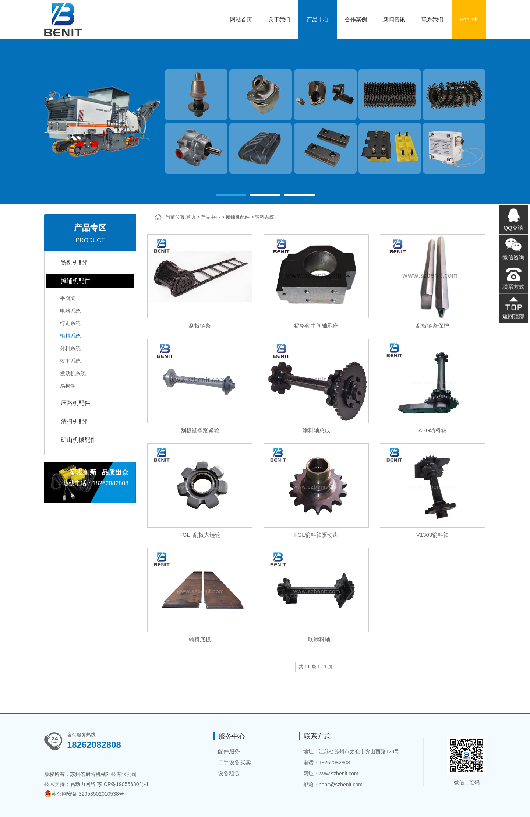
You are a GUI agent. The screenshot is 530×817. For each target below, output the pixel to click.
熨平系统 (70, 361)
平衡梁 (67, 298)
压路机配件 (75, 403)
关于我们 (279, 19)
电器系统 (70, 311)
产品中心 (318, 19)
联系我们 (432, 19)
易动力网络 (83, 784)
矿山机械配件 (78, 440)
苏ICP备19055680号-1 (123, 784)
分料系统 (70, 348)
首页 (191, 217)
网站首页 (241, 19)
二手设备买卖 (234, 762)
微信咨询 (512, 258)
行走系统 (70, 323)
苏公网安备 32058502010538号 (84, 793)
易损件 (67, 386)
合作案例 (356, 19)
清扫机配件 (75, 421)
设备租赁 (229, 773)
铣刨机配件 (75, 262)
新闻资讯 (394, 19)
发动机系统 (73, 373)
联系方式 (512, 283)
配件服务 (229, 751)
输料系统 (70, 336)
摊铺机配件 (75, 281)
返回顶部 (512, 308)
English (469, 19)
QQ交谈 (512, 233)
